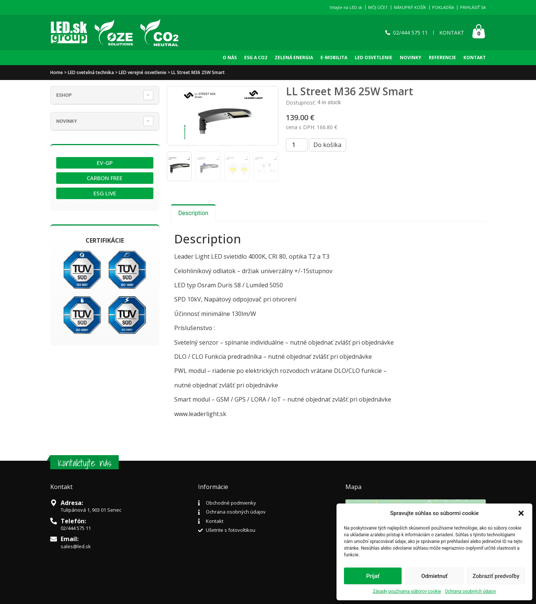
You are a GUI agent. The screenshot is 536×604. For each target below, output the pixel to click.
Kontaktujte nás (84, 462)
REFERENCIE (442, 57)
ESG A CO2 (255, 57)
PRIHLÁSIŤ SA (473, 7)
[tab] (193, 212)
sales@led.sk (76, 546)
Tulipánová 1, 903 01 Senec (91, 509)
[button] (521, 513)
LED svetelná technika (91, 72)
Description (193, 213)
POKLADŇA (443, 7)
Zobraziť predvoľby (495, 576)
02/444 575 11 (76, 528)
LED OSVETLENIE (373, 57)
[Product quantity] (296, 144)
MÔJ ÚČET (378, 7)
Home (56, 72)
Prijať (373, 576)
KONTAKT (474, 57)
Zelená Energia (294, 57)
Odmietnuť (434, 576)
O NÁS (230, 57)
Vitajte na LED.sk (346, 7)
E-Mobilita (333, 57)
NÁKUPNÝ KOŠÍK (410, 7)
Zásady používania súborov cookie (407, 591)
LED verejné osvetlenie (142, 72)
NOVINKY (410, 57)
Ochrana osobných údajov (470, 591)
